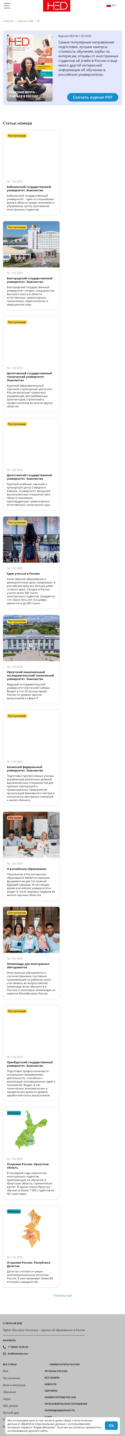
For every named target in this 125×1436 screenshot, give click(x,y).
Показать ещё (62, 1295)
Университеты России (65, 1364)
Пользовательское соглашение (66, 1403)
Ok (111, 1425)
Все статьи (10, 1364)
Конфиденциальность (60, 1410)
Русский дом (11, 1412)
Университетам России (60, 1397)
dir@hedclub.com (18, 1353)
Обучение (9, 1392)
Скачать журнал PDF (93, 97)
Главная (8, 21)
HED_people (10, 1406)
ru (110, 5)
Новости (50, 1384)
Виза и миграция (14, 1385)
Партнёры (51, 1390)
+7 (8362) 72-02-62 (18, 1347)
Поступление (11, 1378)
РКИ (5, 1371)
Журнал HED (25, 21)
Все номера (52, 1377)
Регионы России (56, 1371)
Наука (7, 1399)
